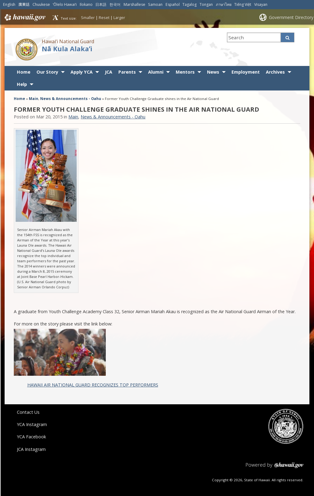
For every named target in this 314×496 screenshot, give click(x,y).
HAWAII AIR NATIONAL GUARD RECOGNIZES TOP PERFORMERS (92, 385)
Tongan (206, 4)
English (9, 4)
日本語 (100, 4)
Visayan (260, 4)
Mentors (185, 72)
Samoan (155, 4)
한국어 (115, 4)
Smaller (88, 17)
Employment (246, 72)
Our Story (47, 72)
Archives (275, 72)
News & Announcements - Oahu (70, 98)
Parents (127, 72)
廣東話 (23, 4)
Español (173, 4)
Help (22, 84)
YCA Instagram (32, 424)
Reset (104, 17)
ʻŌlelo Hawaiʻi (65, 4)
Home (23, 72)
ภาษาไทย (224, 4)
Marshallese (134, 4)
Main (33, 98)
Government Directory (291, 17)
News (213, 72)
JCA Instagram (31, 449)
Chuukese (41, 4)
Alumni (155, 72)
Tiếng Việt (242, 4)
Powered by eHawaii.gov (274, 468)
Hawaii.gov (24, 17)
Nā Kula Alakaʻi (67, 48)
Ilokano (86, 4)
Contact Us (28, 412)
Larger (119, 17)
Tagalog (189, 4)
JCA (108, 72)
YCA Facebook (31, 437)
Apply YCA (82, 72)
